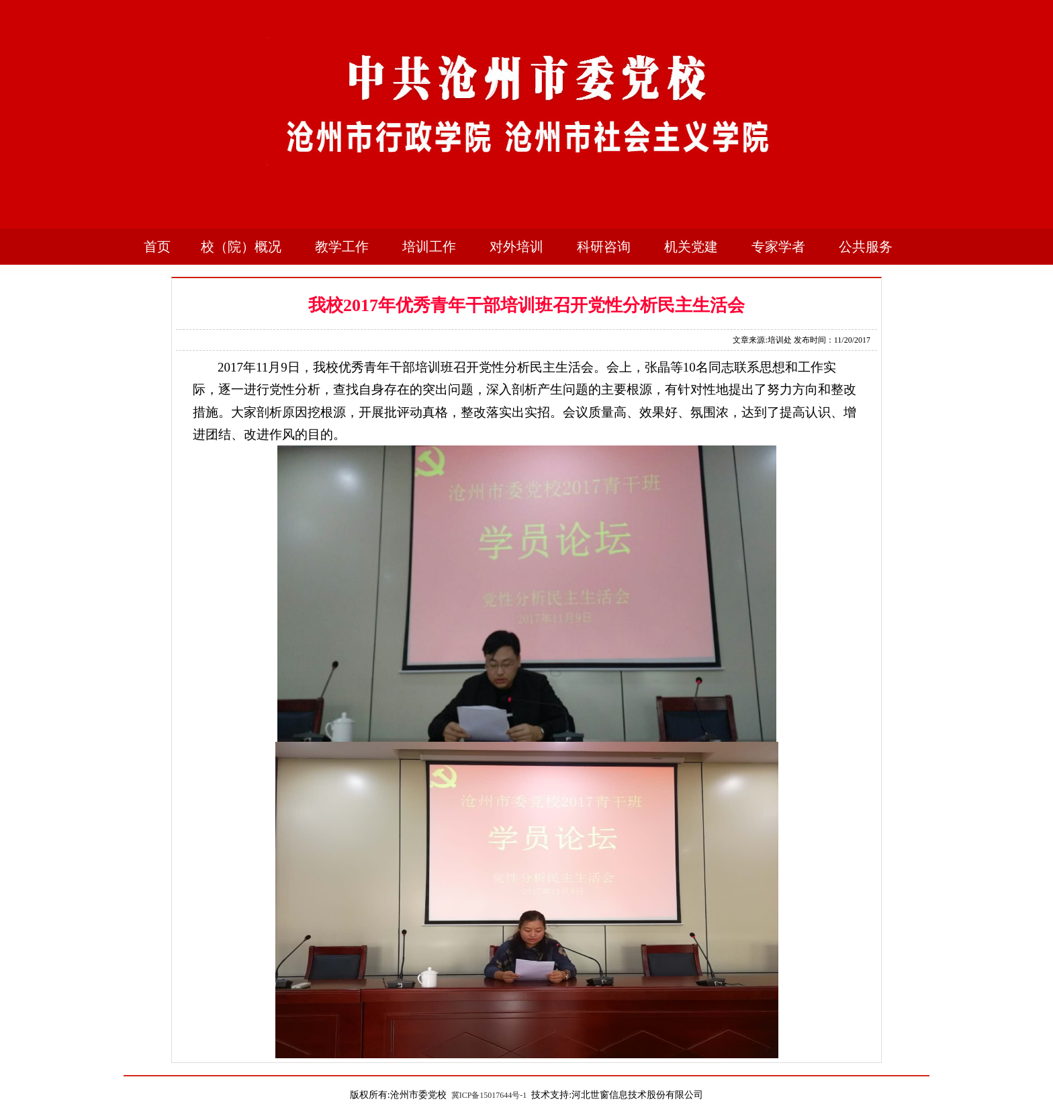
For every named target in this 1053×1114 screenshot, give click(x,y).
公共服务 (865, 246)
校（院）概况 (241, 246)
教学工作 (342, 246)
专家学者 (778, 246)
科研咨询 (604, 246)
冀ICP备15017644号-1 (489, 1095)
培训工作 (429, 246)
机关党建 (691, 246)
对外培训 (516, 246)
